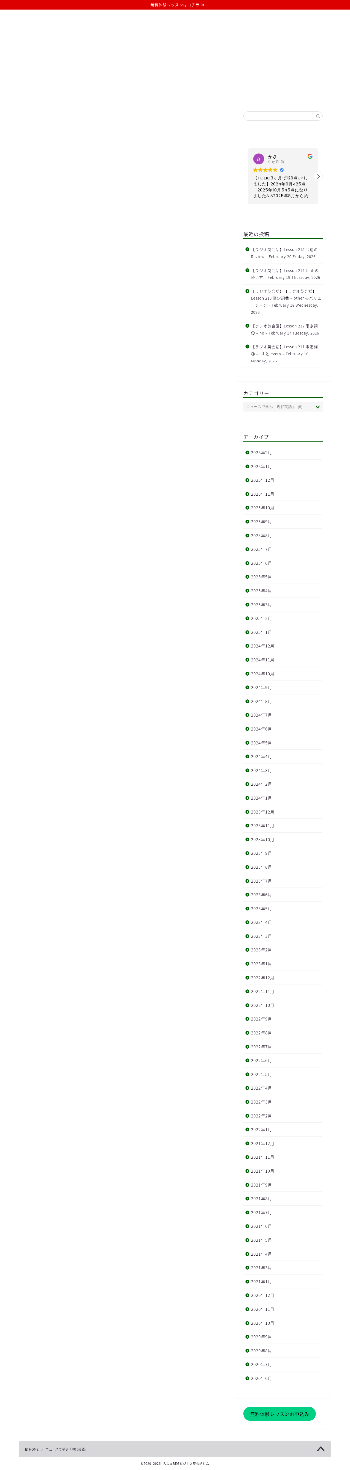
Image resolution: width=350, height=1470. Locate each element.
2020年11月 (263, 1309)
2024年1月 (261, 798)
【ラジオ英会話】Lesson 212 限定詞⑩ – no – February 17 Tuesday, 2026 (285, 329)
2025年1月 (261, 632)
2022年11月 (263, 991)
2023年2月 (261, 950)
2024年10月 (263, 673)
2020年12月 (263, 1295)
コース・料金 (134, 89)
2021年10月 (263, 1171)
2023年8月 (261, 867)
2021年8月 (261, 1198)
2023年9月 (261, 853)
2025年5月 (261, 576)
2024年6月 (261, 729)
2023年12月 (263, 812)
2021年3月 (261, 1267)
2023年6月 (261, 894)
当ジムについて (92, 89)
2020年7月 (261, 1364)
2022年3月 (261, 1102)
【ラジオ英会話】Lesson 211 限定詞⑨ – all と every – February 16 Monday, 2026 (284, 353)
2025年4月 (261, 590)
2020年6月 (261, 1378)
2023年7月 (261, 881)
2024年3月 (261, 770)
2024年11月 (263, 659)
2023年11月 (263, 825)
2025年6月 (261, 563)
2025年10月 (263, 507)
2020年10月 (263, 1323)
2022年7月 (261, 1046)
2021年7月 (261, 1212)
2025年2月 (261, 618)
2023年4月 (261, 922)
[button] (318, 176)
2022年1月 (261, 1129)
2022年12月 (263, 977)
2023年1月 (261, 963)
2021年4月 (261, 1254)
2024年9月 (261, 687)
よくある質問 (173, 89)
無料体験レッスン (216, 89)
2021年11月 (263, 1157)
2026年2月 (261, 452)
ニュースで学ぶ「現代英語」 (67, 1449)
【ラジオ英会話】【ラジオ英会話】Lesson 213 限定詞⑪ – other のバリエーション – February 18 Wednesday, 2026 (286, 301)
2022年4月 (261, 1088)
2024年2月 (261, 784)
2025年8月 (261, 535)
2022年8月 (261, 1033)
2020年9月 (261, 1336)
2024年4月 (261, 756)
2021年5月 (261, 1240)
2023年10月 (263, 839)
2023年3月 (261, 936)
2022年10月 (263, 1005)
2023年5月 (261, 908)
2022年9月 (261, 1019)
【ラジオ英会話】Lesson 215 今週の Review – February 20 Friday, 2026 (284, 253)
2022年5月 (261, 1074)
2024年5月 (261, 743)
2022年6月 (261, 1060)
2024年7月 (261, 715)
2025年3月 (261, 604)
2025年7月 (261, 549)
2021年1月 (261, 1281)
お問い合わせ (260, 89)
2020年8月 (261, 1350)
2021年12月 (263, 1143)
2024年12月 (263, 646)
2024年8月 (261, 701)
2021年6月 (261, 1226)
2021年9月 (261, 1185)
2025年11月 (263, 494)
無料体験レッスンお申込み (279, 1413)
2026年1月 (261, 466)
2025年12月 (263, 480)
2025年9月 (261, 521)
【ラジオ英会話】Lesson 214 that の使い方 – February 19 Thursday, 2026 (285, 274)
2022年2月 (261, 1116)
